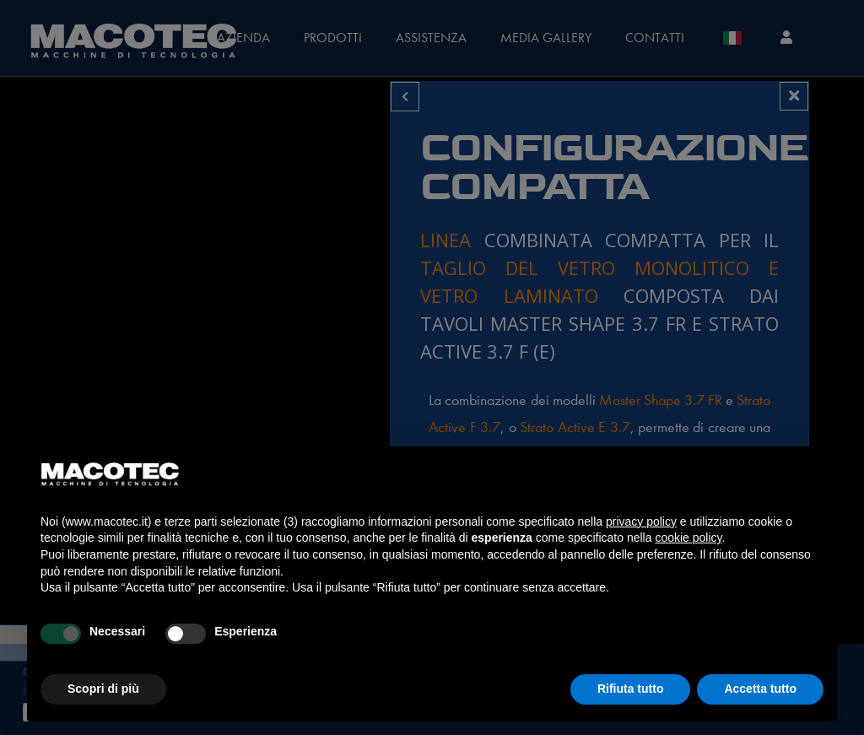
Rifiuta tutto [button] (630, 688)
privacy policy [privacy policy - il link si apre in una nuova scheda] (641, 521)
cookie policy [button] (688, 537)
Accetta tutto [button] (760, 688)
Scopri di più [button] (103, 688)
